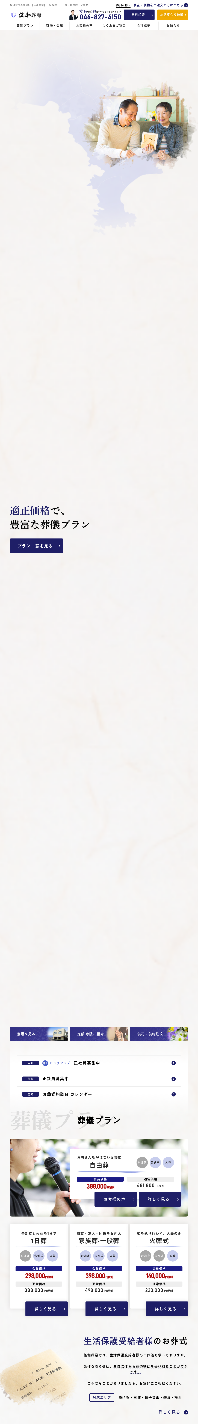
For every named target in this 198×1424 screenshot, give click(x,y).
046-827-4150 (100, 17)
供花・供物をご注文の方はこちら (152, 5)
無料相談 (138, 14)
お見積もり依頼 (172, 14)
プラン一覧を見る (35, 546)
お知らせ (173, 25)
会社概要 (143, 25)
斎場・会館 (54, 25)
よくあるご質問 (114, 25)
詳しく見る (158, 1199)
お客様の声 (84, 25)
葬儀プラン (24, 25)
